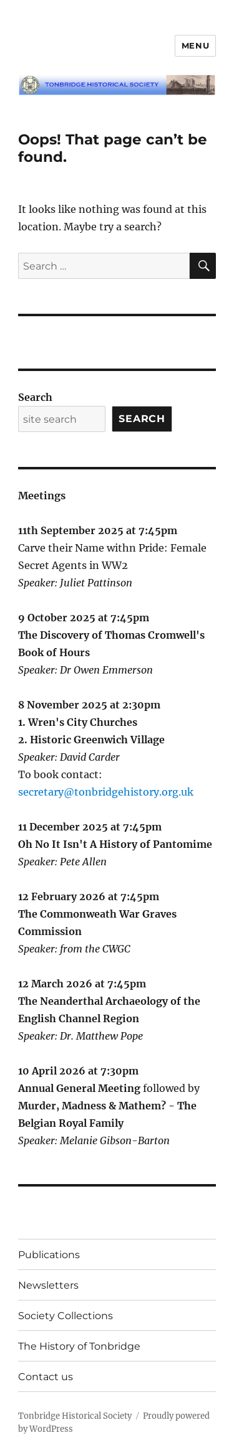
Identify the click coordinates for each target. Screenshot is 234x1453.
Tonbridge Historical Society (75, 1416)
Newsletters (48, 1285)
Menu (195, 45)
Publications (49, 1255)
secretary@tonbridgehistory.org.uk (105, 792)
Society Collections (65, 1316)
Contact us (45, 1377)
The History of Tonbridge (79, 1346)
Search (35, 397)
